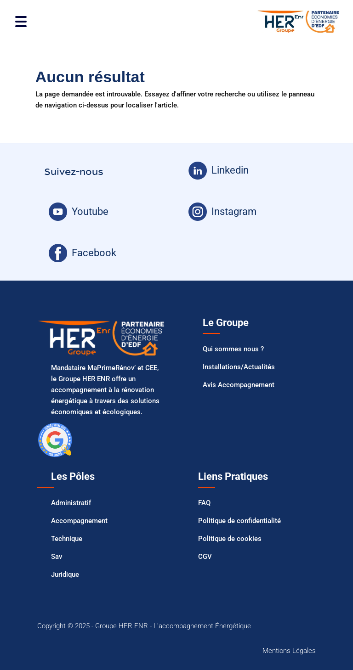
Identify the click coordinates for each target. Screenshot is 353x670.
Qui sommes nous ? (233, 349)
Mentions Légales (289, 651)
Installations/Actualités (239, 367)
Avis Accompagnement (238, 385)
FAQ (204, 503)
